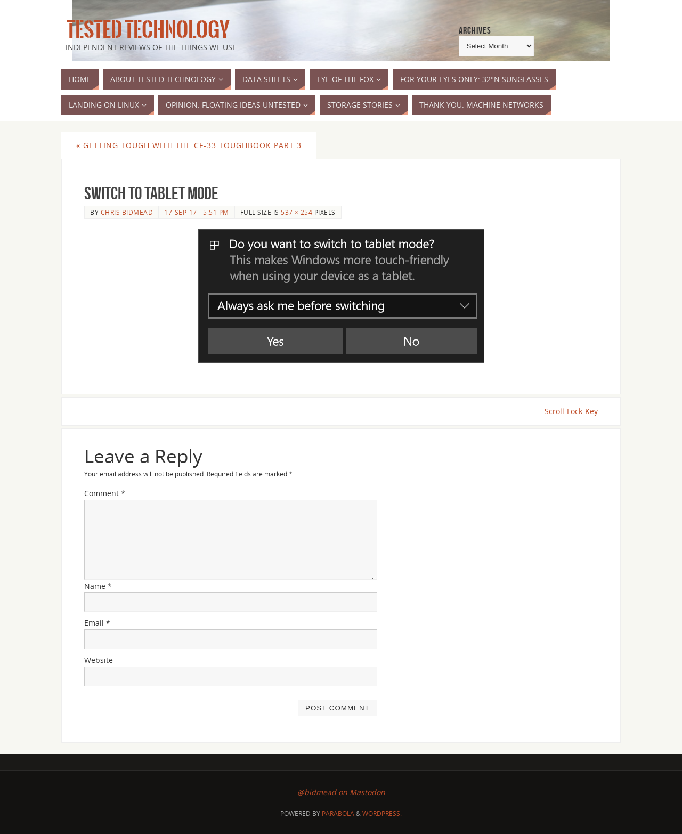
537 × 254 (296, 212)
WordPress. (382, 813)
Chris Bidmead (127, 212)
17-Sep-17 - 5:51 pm (196, 212)
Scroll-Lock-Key (571, 411)
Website (98, 660)
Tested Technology (145, 29)
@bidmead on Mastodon (341, 792)
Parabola (338, 813)
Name (98, 586)
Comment (104, 493)
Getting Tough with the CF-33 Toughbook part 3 (189, 145)
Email (97, 623)
